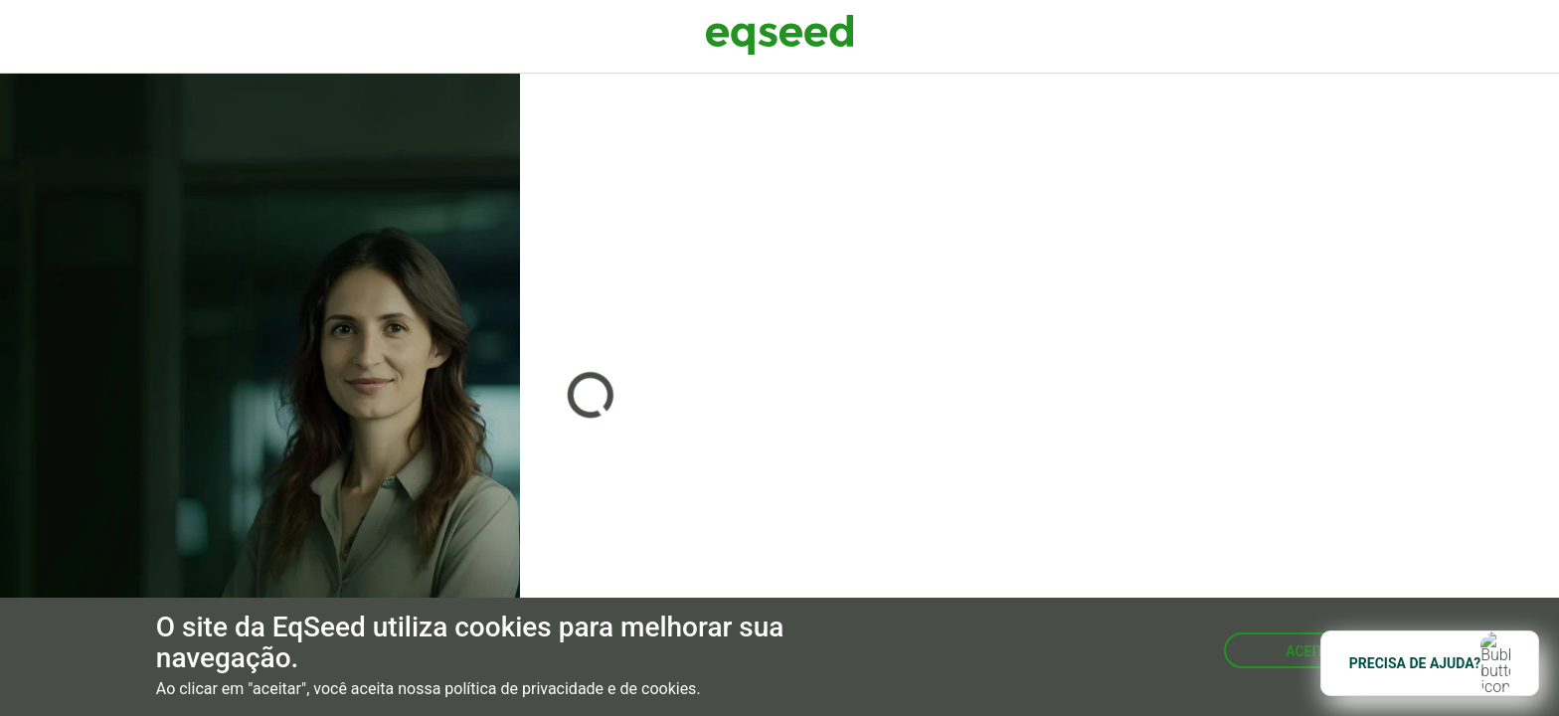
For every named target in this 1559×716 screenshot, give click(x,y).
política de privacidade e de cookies (570, 689)
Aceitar (1313, 651)
